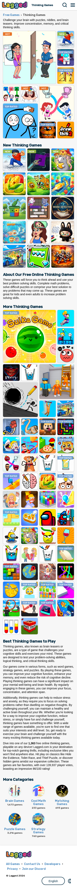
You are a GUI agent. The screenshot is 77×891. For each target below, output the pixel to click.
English (53, 881)
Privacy (12, 869)
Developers (52, 864)
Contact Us (32, 864)
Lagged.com (19, 854)
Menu (73, 5)
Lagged (15, 5)
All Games (13, 864)
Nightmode (70, 881)
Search (65, 5)
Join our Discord (34, 869)
